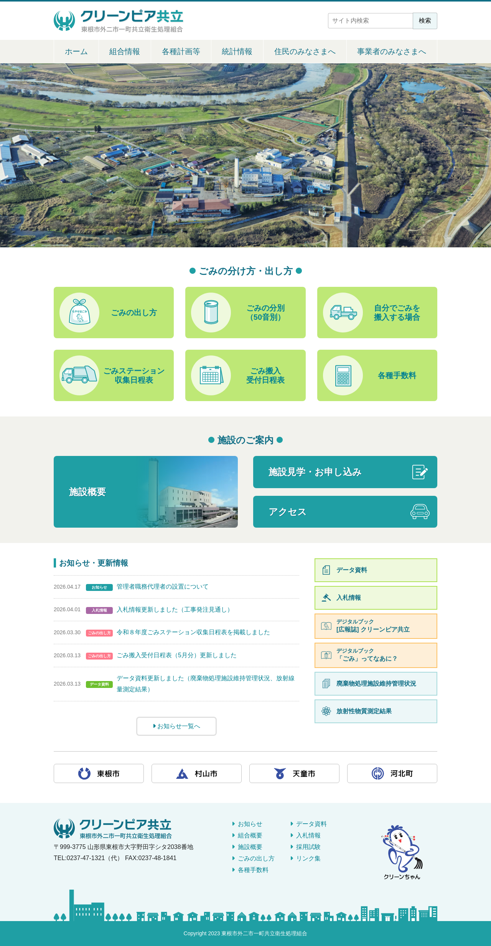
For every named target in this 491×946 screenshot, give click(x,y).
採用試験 (308, 847)
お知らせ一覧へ (176, 726)
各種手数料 (370, 375)
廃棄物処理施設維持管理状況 (376, 683)
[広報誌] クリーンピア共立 (384, 625)
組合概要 (250, 835)
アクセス (288, 512)
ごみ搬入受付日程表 (238, 375)
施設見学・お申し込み (315, 472)
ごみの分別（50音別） (238, 312)
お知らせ (250, 824)
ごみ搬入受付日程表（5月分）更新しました (177, 655)
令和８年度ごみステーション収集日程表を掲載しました (193, 632)
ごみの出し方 (108, 312)
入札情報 (348, 597)
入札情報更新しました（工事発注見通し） (175, 609)
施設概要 (87, 492)
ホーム (76, 51)
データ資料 (351, 570)
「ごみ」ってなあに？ (384, 654)
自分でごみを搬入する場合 (371, 312)
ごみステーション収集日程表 (112, 375)
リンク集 (308, 858)
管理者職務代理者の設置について (163, 586)
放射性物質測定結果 (364, 711)
